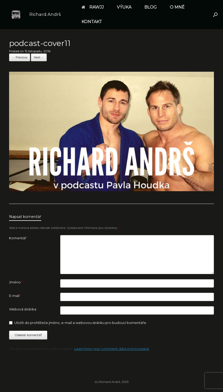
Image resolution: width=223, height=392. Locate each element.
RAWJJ (93, 7)
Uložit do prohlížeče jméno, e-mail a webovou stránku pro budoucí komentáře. (80, 323)
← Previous (19, 57)
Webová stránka (22, 309)
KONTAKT (92, 21)
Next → (39, 57)
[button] (215, 14)
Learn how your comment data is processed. (111, 349)
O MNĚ (177, 7)
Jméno (16, 282)
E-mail (15, 296)
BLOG (150, 7)
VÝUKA (124, 7)
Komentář (18, 238)
